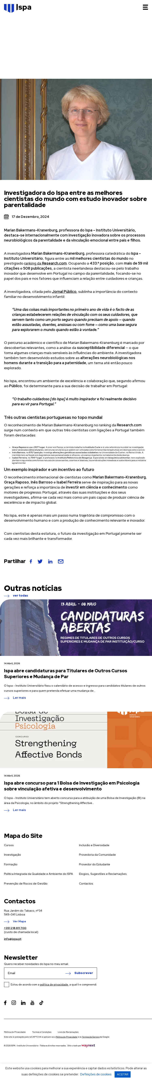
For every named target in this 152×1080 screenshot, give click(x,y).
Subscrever (83, 973)
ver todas (20, 595)
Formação (10, 864)
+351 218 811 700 (15, 928)
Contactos (86, 883)
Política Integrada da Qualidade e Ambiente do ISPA (38, 874)
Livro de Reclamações (68, 1032)
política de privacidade (54, 984)
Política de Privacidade (15, 1032)
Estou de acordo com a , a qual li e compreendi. (54, 984)
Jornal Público (64, 291)
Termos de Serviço (90, 1037)
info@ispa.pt (12, 939)
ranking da (45, 263)
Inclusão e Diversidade (94, 845)
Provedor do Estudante (94, 864)
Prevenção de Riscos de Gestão (26, 883)
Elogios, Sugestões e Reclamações (103, 874)
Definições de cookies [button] (96, 1074)
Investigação (12, 854)
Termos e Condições (41, 1032)
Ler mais (19, 698)
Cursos (9, 845)
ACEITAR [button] (122, 1074)
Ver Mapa (19, 921)
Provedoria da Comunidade (97, 854)
